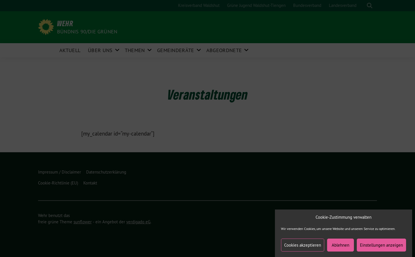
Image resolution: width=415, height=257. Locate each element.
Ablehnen (340, 247)
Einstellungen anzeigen (381, 247)
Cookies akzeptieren (302, 247)
